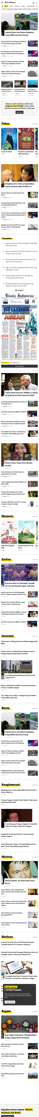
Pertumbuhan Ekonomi (12, 9)
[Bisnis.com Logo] (10, 2)
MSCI (20, 9)
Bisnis (23, 6)
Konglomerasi (31, 6)
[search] (37, 3)
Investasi (17, 6)
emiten (11, 6)
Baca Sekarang (19, 366)
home (5, 6)
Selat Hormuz (27, 9)
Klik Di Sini (19, 112)
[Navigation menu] (2, 3)
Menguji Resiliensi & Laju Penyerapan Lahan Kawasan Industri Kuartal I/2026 (7, 90)
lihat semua (35, 123)
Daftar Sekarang (10, 1002)
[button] (1, 143)
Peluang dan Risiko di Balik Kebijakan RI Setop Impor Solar (19, 90)
